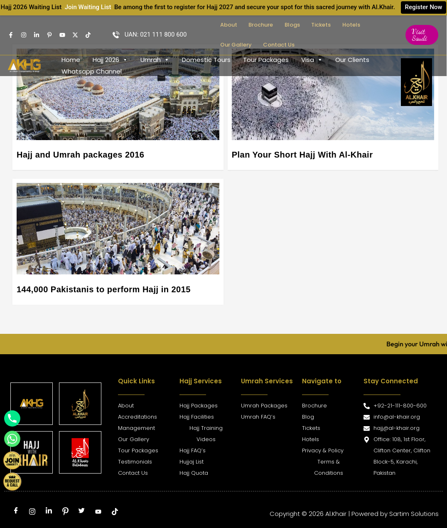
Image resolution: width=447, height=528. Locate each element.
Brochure (252, 25)
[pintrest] (49, 35)
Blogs (278, 25)
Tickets (302, 25)
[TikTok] (88, 35)
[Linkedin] (36, 35)
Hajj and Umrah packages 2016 (80, 154)
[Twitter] (75, 35)
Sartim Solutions (414, 513)
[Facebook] (11, 35)
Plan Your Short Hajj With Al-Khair (302, 154)
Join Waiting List (87, 7)
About (225, 25)
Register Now (423, 7)
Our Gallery (358, 25)
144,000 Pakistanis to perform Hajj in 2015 (104, 289)
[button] (419, 35)
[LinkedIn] (48, 512)
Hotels (327, 25)
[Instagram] (24, 35)
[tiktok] (114, 512)
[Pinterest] (65, 512)
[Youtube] (62, 35)
